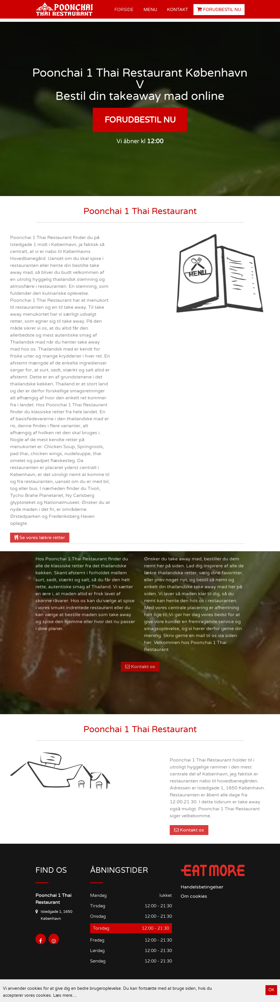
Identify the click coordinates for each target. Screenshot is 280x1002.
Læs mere (62, 995)
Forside (124, 9)
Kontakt (177, 9)
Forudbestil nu (219, 9)
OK (271, 989)
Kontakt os (140, 609)
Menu (150, 9)
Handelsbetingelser (202, 887)
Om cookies (194, 896)
